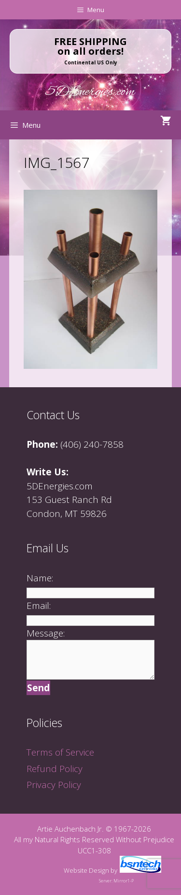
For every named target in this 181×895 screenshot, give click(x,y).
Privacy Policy (54, 784)
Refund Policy (55, 768)
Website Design (86, 870)
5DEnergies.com (90, 92)
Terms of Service (60, 752)
